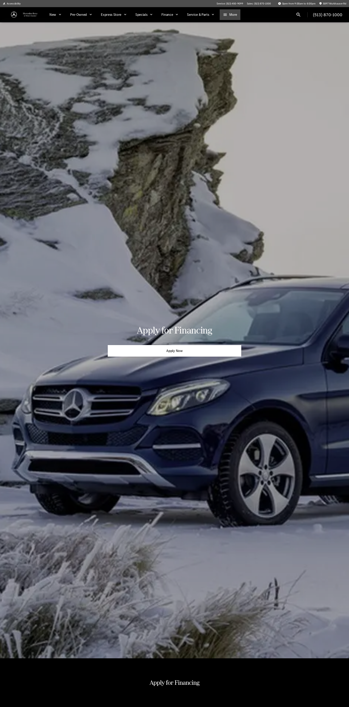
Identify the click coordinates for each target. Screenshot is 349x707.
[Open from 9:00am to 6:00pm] (297, 3)
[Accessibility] (12, 3)
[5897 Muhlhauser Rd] (332, 3)
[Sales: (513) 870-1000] (259, 3)
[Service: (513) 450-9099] (230, 3)
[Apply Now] (174, 351)
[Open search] (298, 14)
